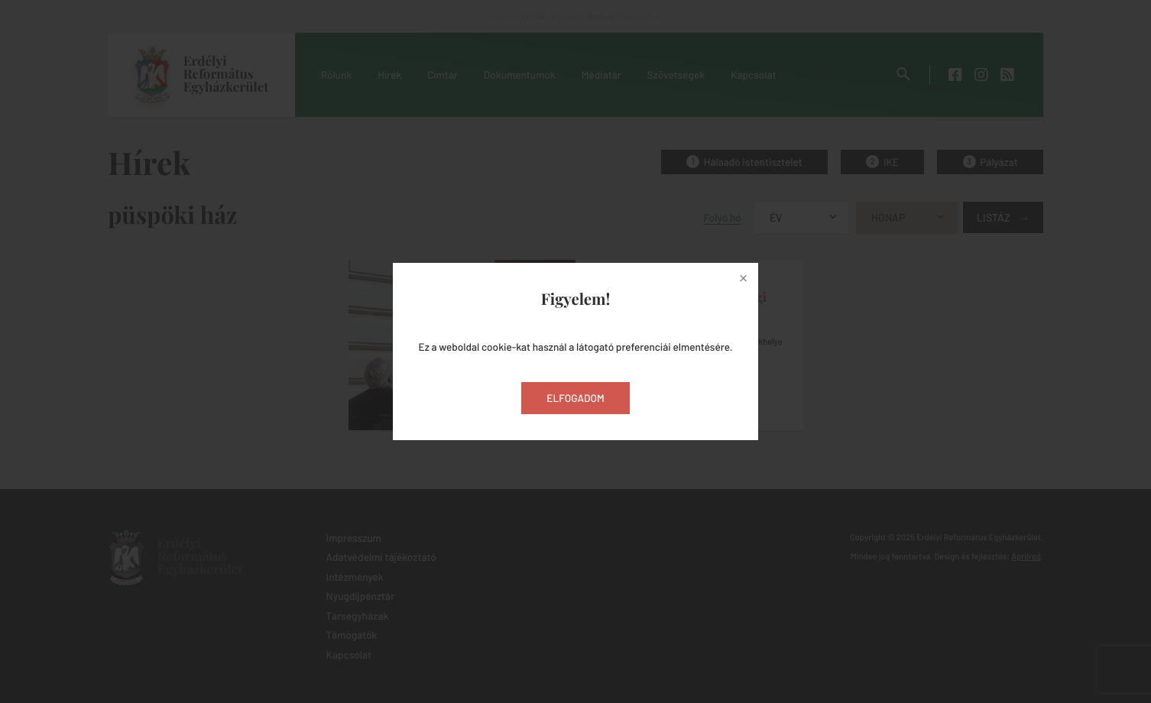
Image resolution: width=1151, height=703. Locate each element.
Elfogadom (575, 397)
